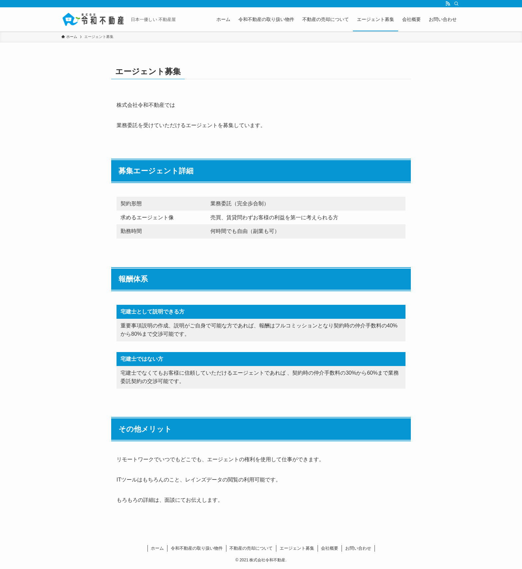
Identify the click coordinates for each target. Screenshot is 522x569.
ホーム (157, 548)
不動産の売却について (251, 548)
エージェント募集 (297, 548)
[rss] (447, 3)
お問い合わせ (358, 548)
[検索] (456, 3)
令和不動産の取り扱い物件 (197, 548)
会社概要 (329, 548)
